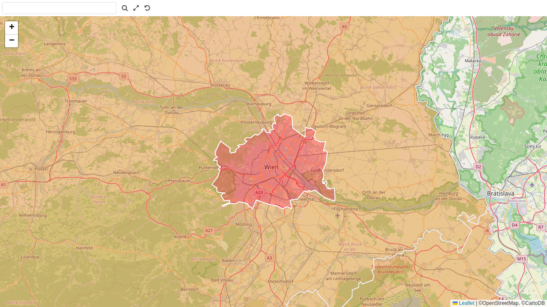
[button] (11, 28)
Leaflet (463, 303)
